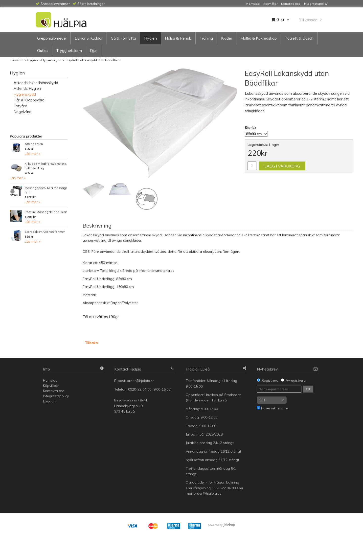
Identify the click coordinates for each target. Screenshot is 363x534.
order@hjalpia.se (141, 380)
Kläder (226, 38)
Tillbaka (91, 343)
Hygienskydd (51, 60)
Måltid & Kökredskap (258, 38)
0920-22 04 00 (139, 389)
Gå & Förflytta (123, 38)
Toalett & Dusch (299, 38)
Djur (93, 50)
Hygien (150, 38)
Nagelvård (22, 111)
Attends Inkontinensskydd (36, 82)
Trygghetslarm (69, 50)
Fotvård (20, 106)
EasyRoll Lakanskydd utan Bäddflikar (93, 60)
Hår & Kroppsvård (29, 100)
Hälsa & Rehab (178, 38)
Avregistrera (296, 380)
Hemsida (16, 60)
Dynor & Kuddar (89, 38)
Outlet (42, 50)
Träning (206, 38)
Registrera (270, 380)
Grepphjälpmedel (52, 38)
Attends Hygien (27, 88)
